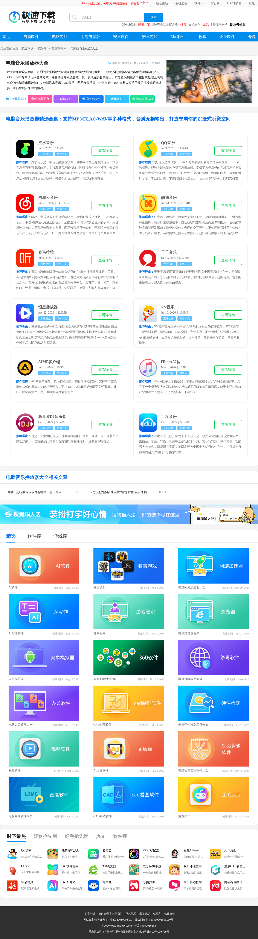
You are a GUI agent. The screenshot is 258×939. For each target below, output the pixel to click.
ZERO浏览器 (151, 850)
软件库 (198, 3)
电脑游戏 (59, 37)
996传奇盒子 (219, 24)
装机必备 (181, 3)
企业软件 (227, 37)
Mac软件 (178, 37)
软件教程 (169, 913)
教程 (202, 37)
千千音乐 (169, 252)
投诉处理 (103, 913)
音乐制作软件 (91, 99)
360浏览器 (129, 24)
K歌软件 (65, 99)
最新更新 (144, 913)
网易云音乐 (48, 197)
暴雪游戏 (99, 587)
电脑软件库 (58, 48)
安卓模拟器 (16, 679)
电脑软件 (31, 37)
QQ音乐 (168, 143)
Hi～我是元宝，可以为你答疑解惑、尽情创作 (112, 3)
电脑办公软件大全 (21, 724)
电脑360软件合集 (104, 679)
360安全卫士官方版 (165, 24)
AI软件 (13, 587)
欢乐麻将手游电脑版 (156, 866)
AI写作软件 (16, 633)
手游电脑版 (90, 37)
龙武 (206, 24)
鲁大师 (106, 882)
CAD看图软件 (102, 816)
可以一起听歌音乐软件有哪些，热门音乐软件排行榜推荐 (44, 492)
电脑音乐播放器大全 (84, 48)
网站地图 (131, 913)
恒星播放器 (48, 307)
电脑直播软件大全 (21, 816)
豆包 (252, 3)
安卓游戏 (149, 37)
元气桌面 (230, 850)
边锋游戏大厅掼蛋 (74, 850)
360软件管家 (70, 866)
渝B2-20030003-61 (121, 919)
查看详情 (105, 150)
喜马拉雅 (46, 252)
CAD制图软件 (102, 724)
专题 (252, 37)
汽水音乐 (46, 143)
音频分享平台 (40, 99)
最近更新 (162, 3)
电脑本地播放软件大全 (143, 99)
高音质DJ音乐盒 (52, 417)
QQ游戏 (26, 850)
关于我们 (117, 913)
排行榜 (215, 3)
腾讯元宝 (144, 24)
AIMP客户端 (49, 362)
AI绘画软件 (101, 770)
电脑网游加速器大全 (191, 587)
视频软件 (15, 770)
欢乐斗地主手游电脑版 (197, 866)
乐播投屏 (149, 882)
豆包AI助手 (191, 850)
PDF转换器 (234, 3)
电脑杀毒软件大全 (190, 679)
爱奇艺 (106, 850)
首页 (6, 37)
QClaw (25, 866)
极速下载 (27, 48)
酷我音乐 (169, 197)
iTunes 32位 (171, 362)
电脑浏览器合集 (188, 633)
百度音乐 (169, 417)
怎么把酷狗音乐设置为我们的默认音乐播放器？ (124, 492)
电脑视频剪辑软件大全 (193, 770)
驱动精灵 (27, 882)
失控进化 (194, 24)
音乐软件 (117, 99)
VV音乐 (167, 307)
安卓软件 (121, 37)
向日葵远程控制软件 (197, 882)
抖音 (183, 24)
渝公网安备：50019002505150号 (154, 919)
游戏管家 (99, 633)
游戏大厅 (184, 816)
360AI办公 (69, 882)
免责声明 (90, 913)
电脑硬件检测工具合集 (193, 724)
